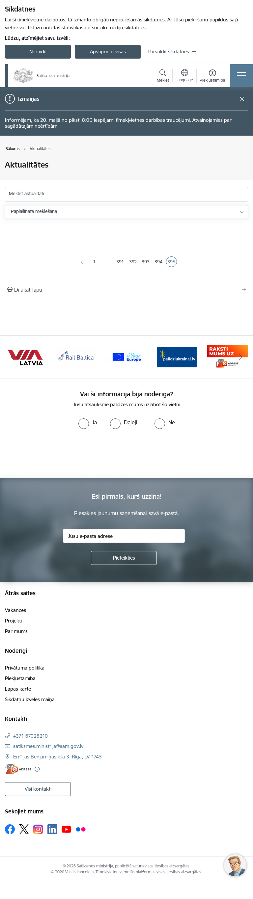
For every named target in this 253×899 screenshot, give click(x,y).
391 (121, 262)
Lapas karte (18, 689)
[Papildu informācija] (37, 769)
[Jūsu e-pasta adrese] (124, 536)
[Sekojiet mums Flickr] (81, 829)
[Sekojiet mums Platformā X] (24, 829)
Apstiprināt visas (108, 51)
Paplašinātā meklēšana (34, 211)
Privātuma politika (24, 668)
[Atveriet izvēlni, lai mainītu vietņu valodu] (184, 76)
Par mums (16, 631)
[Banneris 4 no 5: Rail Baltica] (76, 357)
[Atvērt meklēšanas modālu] (163, 77)
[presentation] (55, 453)
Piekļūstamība (20, 678)
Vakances (15, 610)
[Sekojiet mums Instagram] (38, 829)
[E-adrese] (18, 769)
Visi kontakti (38, 789)
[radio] (87, 422)
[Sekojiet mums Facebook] (10, 829)
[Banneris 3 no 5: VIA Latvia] (25, 357)
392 (133, 262)
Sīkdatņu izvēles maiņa (30, 699)
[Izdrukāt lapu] (126, 289)
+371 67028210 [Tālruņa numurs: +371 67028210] (30, 736)
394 (159, 262)
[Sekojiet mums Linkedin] (52, 829)
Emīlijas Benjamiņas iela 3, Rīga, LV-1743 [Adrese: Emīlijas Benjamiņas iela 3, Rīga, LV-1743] (57, 757)
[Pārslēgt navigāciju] (241, 75)
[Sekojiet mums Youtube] (66, 829)
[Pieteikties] (124, 558)
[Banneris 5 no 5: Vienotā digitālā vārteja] (126, 357)
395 (172, 262)
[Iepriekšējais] (12, 357)
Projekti (13, 621)
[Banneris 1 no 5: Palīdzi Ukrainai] (177, 357)
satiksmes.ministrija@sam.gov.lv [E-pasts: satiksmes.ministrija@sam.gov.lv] (48, 746)
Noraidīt (38, 51)
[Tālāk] (240, 357)
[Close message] (242, 99)
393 (146, 262)
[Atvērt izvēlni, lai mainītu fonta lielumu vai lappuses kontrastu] (212, 77)
